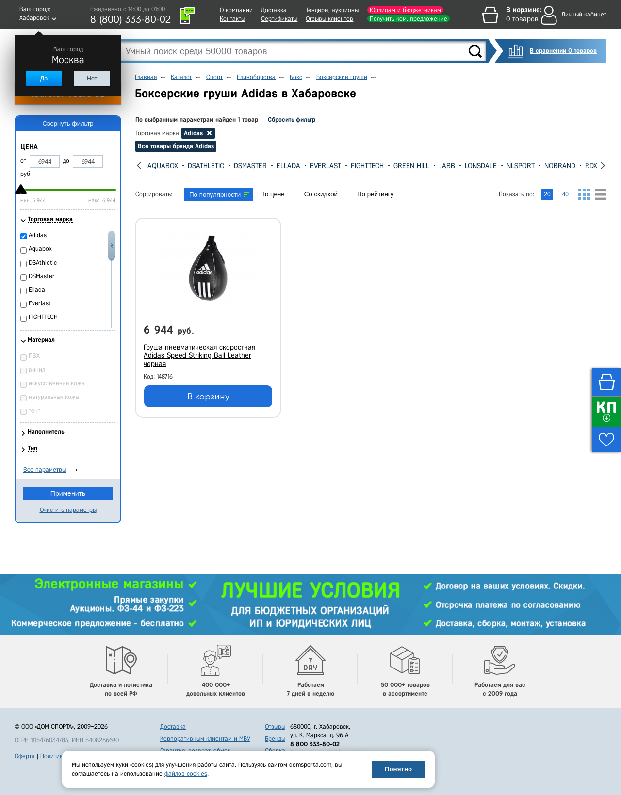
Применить (67, 493)
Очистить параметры (68, 510)
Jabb (447, 166)
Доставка (274, 10)
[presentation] (139, 165)
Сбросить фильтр (291, 119)
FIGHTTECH (367, 166)
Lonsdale (481, 166)
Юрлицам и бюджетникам (405, 10)
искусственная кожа (57, 383)
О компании (236, 10)
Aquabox (162, 166)
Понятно (398, 769)
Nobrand (559, 166)
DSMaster (250, 166)
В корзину (208, 396)
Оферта (25, 756)
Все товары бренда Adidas (176, 146)
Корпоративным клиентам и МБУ (205, 738)
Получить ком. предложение (408, 19)
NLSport (521, 166)
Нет (91, 78)
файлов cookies (185, 773)
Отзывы (275, 726)
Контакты (232, 19)
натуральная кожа (54, 397)
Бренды (275, 738)
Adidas (38, 235)
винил (37, 369)
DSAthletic (206, 166)
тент (34, 410)
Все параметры (44, 469)
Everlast (325, 166)
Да (44, 78)
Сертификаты (279, 19)
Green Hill (411, 166)
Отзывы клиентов (329, 19)
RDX (591, 166)
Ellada (288, 166)
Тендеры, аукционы (332, 10)
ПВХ (34, 355)
